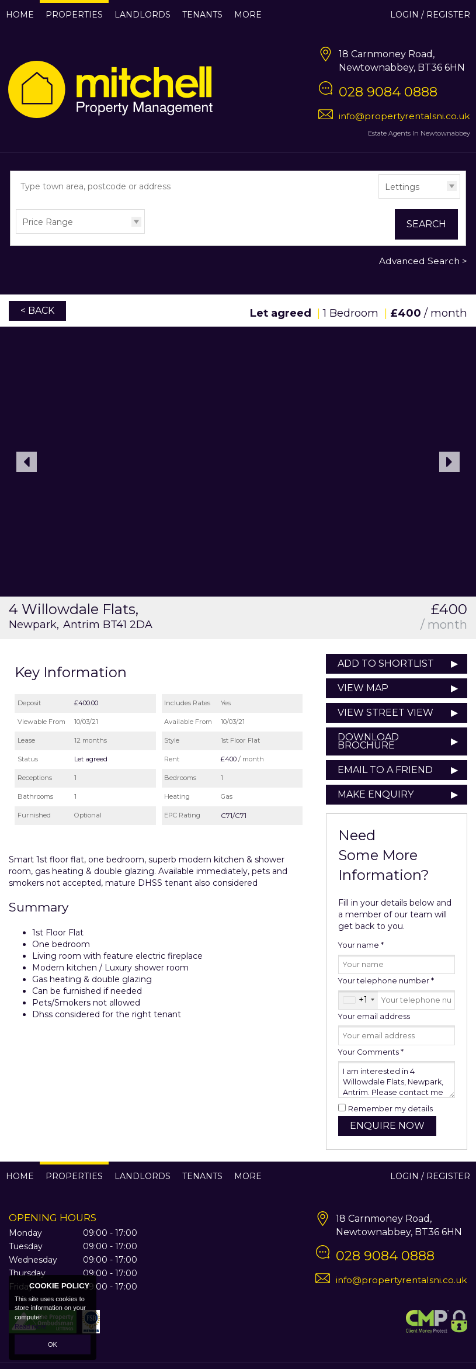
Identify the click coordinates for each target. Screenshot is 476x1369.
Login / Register (430, 14)
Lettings (402, 187)
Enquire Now (387, 1125)
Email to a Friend (385, 769)
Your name (361, 945)
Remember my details (390, 1108)
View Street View (385, 712)
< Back (37, 310)
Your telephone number (386, 980)
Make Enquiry (376, 794)
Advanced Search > (423, 260)
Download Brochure (368, 741)
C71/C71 (233, 815)
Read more (30, 1326)
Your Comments (371, 1052)
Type (378, 197)
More (248, 14)
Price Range (47, 222)
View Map (363, 688)
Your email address (374, 1016)
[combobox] (358, 1000)
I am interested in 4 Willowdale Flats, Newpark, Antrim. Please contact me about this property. (396, 1079)
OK (52, 1344)
